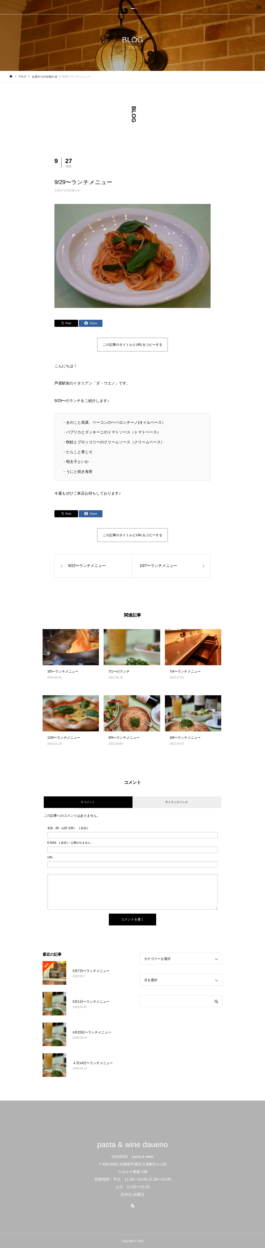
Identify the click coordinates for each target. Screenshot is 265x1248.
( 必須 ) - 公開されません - (70, 842)
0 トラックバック (177, 802)
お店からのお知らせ (67, 190)
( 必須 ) (67, 828)
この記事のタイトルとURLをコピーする (132, 344)
